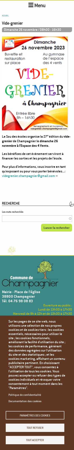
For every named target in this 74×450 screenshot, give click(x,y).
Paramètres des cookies (35, 415)
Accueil (5, 15)
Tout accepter (35, 440)
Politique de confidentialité (24, 394)
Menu (37, 5)
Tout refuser (35, 427)
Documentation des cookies (24, 401)
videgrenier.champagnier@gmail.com (30, 176)
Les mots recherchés (12, 211)
